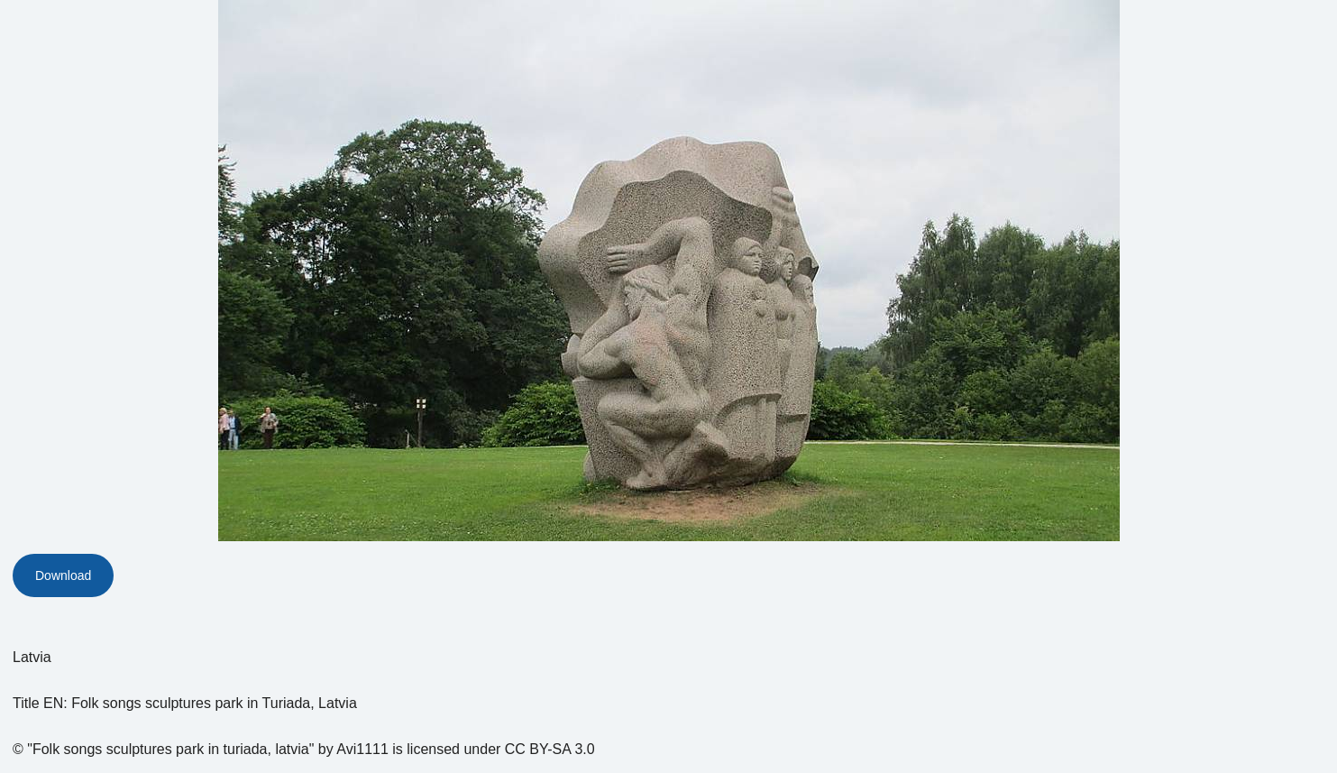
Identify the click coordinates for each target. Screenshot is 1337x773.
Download (63, 575)
